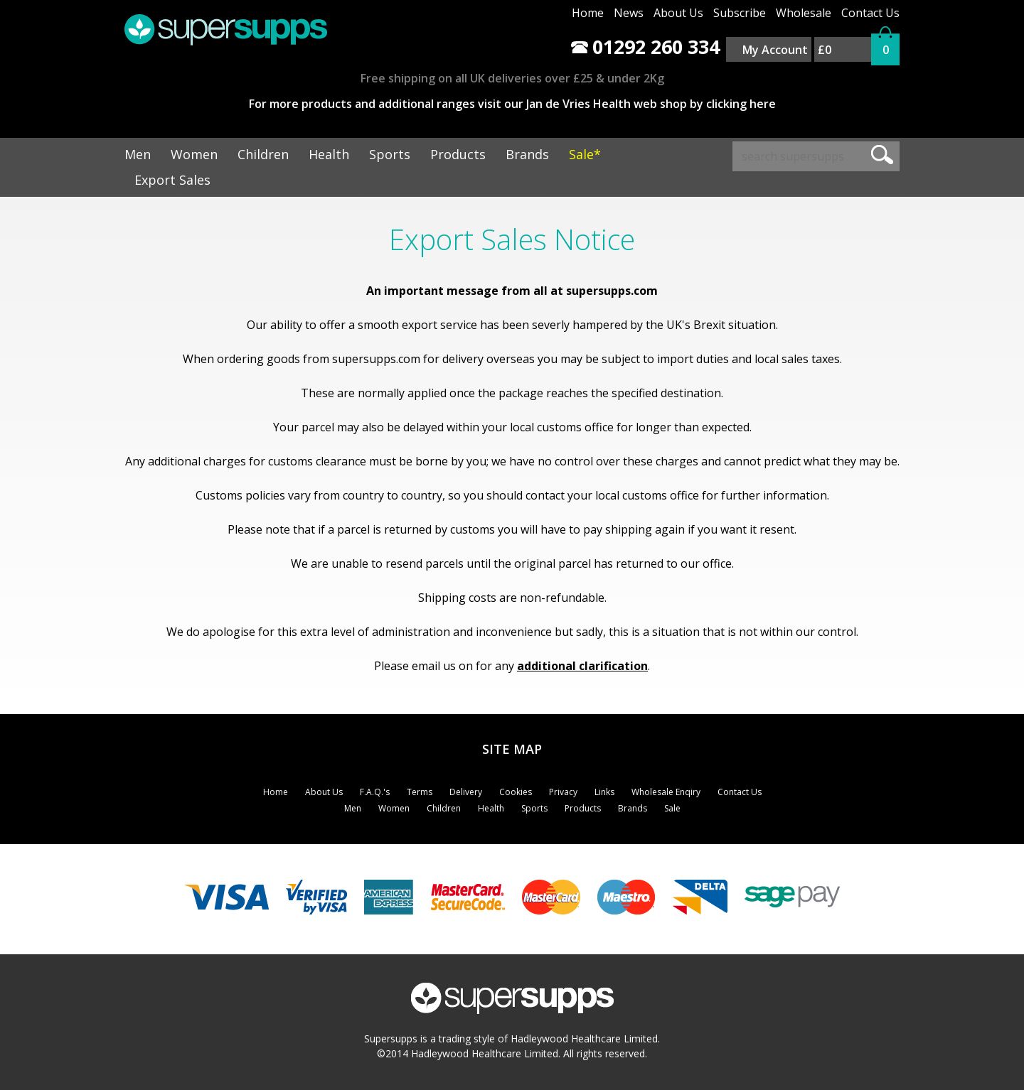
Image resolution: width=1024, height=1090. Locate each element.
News (629, 13)
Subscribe (739, 13)
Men (137, 154)
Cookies (515, 792)
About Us (678, 13)
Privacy (563, 792)
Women (194, 154)
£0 (824, 50)
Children (263, 154)
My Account (775, 50)
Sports (389, 154)
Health (329, 154)
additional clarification (582, 666)
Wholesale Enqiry (665, 792)
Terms (419, 792)
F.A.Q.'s (375, 792)
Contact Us (870, 13)
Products (458, 154)
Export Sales (172, 179)
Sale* (585, 154)
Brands (527, 154)
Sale (672, 808)
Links (604, 792)
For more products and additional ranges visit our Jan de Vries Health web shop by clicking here (512, 104)
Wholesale (803, 13)
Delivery (465, 792)
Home (588, 13)
